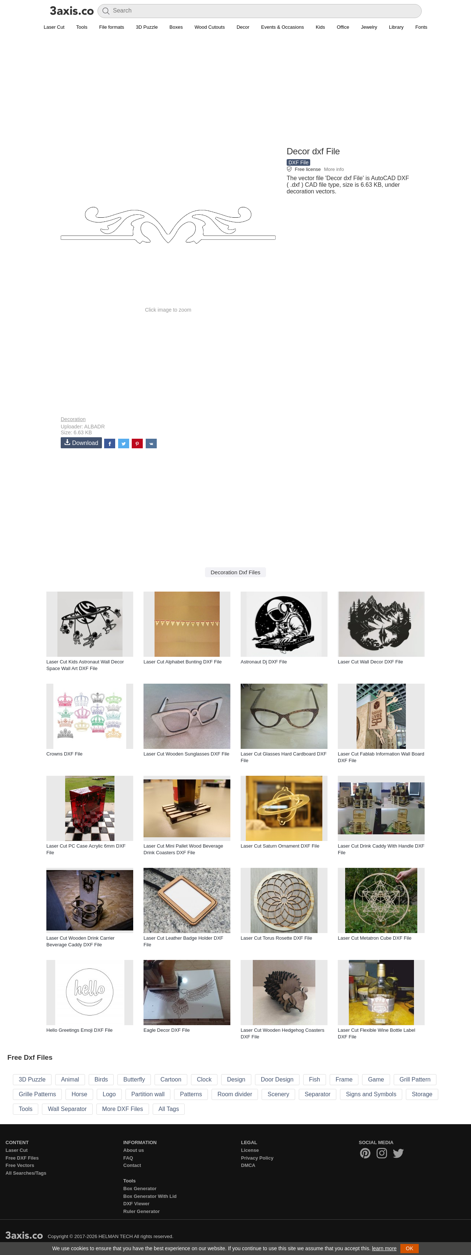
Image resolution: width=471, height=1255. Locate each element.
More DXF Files (122, 1109)
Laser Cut (54, 27)
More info (334, 169)
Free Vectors (20, 1165)
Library (396, 27)
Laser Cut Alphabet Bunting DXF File (183, 662)
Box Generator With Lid (150, 1196)
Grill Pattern (415, 1079)
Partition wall (148, 1094)
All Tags (169, 1109)
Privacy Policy (257, 1158)
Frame (344, 1079)
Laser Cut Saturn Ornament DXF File (280, 846)
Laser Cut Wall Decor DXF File (370, 662)
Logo (109, 1094)
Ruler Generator (141, 1211)
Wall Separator (67, 1109)
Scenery (278, 1094)
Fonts (421, 27)
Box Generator (139, 1188)
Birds (101, 1079)
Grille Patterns (37, 1094)
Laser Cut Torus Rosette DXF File (276, 938)
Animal (70, 1079)
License (250, 1150)
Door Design (277, 1079)
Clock (204, 1079)
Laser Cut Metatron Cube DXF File (374, 938)
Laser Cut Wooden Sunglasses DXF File (186, 754)
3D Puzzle (146, 27)
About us (133, 1150)
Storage (422, 1094)
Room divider (234, 1094)
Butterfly (134, 1079)
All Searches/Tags (26, 1173)
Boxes (176, 27)
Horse (79, 1094)
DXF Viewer (136, 1203)
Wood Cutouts (210, 27)
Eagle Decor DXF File (167, 1030)
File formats (111, 27)
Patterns (191, 1094)
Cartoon (170, 1079)
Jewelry (369, 27)
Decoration (73, 419)
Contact (132, 1165)
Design (236, 1079)
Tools (81, 27)
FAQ (128, 1158)
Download (81, 442)
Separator (317, 1094)
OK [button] (409, 1248)
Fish (314, 1079)
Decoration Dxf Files (235, 572)
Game (376, 1079)
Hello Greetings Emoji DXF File (79, 1030)
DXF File (298, 162)
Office (343, 27)
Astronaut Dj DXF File (264, 662)
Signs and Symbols (371, 1094)
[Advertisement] (235, 92)
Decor (243, 27)
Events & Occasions (282, 27)
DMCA (248, 1165)
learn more (384, 1248)
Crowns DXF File (64, 754)
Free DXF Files (22, 1158)
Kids (320, 27)
